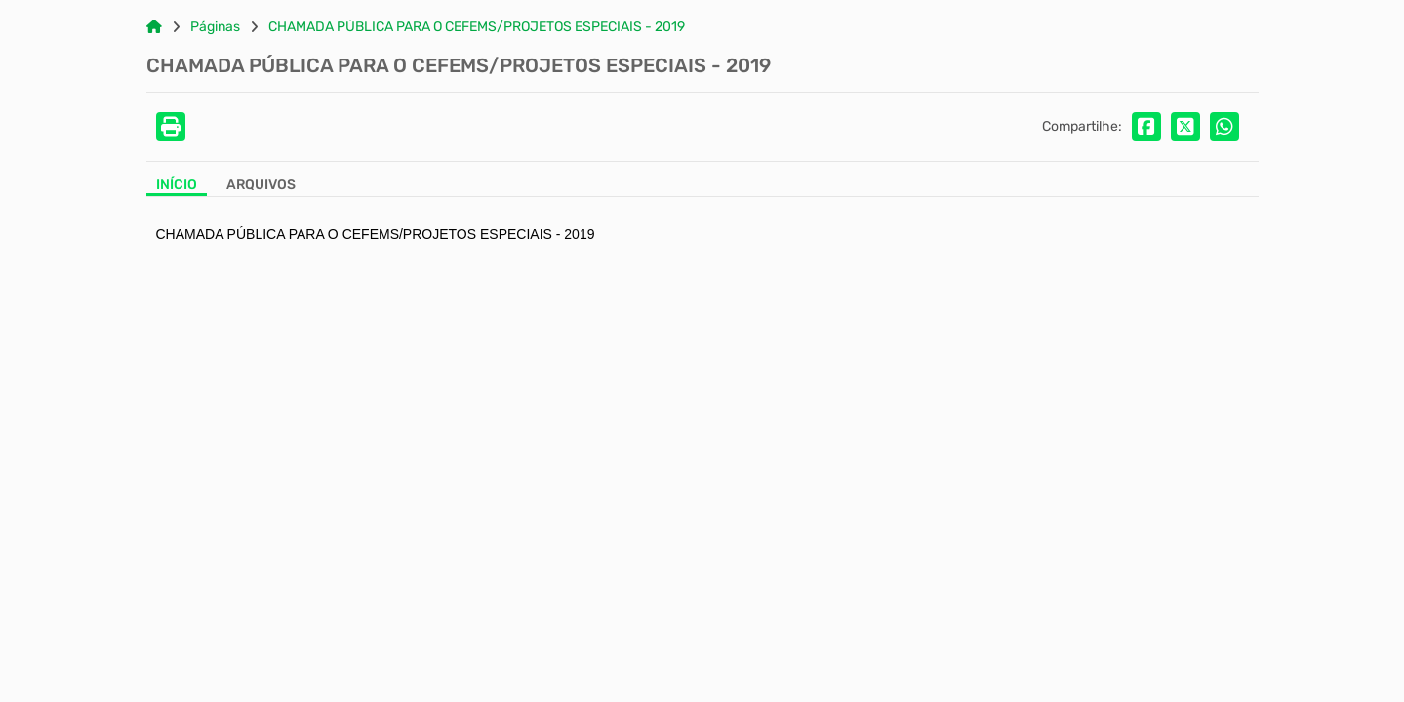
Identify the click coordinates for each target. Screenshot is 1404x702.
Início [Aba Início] (176, 185)
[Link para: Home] (154, 27)
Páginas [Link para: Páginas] (215, 27)
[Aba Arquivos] (261, 186)
